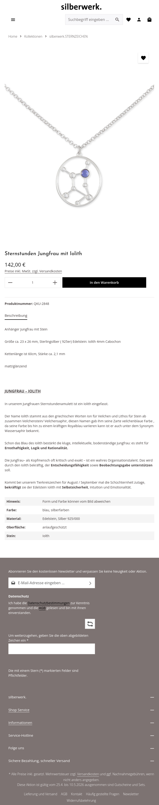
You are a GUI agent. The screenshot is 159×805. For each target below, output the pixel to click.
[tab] (16, 316)
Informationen (20, 713)
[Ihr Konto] (138, 20)
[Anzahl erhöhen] (55, 283)
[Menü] (13, 20)
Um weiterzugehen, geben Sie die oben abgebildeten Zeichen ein (46, 633)
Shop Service (19, 700)
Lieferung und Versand (40, 785)
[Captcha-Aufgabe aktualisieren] (90, 620)
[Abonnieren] (90, 578)
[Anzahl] (32, 283)
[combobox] (87, 20)
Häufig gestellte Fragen (103, 785)
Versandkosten (88, 765)
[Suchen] (116, 20)
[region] (79, 147)
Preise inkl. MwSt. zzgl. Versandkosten (33, 271)
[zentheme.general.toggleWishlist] (143, 58)
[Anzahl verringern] (10, 283)
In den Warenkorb (104, 283)
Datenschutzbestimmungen (47, 598)
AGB (40, 603)
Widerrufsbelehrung (81, 792)
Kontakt (76, 785)
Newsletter (131, 785)
